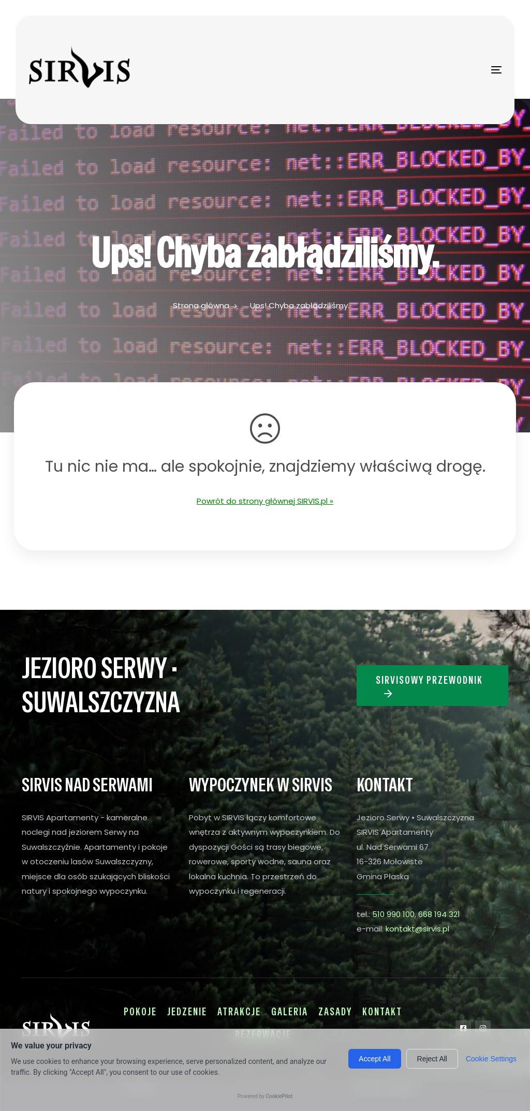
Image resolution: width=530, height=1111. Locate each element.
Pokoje (140, 1011)
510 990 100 (393, 914)
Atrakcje (239, 1011)
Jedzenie (187, 1011)
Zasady (335, 1011)
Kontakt (382, 1011)
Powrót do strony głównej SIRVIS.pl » (265, 501)
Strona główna (201, 305)
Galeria (289, 1011)
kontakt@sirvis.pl (417, 928)
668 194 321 (439, 914)
